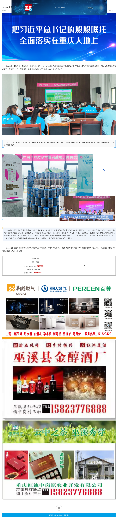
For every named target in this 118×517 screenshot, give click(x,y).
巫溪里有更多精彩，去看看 (59, 515)
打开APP (90, 7)
